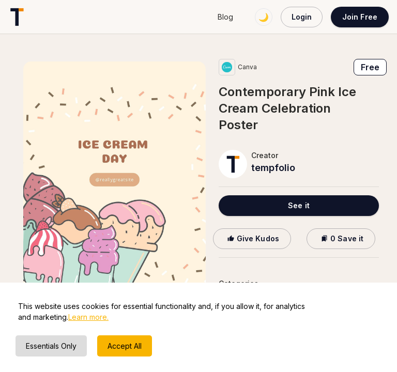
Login (302, 16)
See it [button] (299, 205)
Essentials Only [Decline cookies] (51, 346)
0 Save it (340, 238)
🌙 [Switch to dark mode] (263, 17)
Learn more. (88, 317)
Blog (225, 16)
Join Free (359, 16)
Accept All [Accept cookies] (125, 346)
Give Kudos (252, 238)
